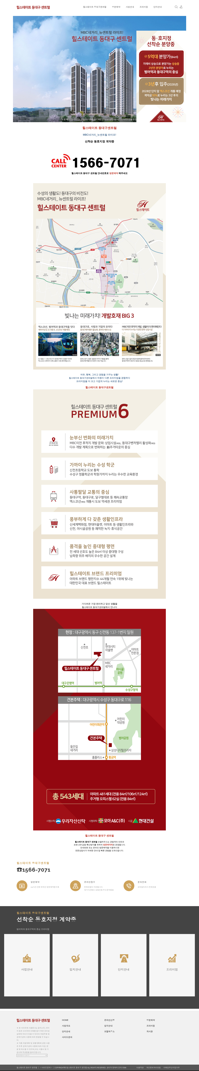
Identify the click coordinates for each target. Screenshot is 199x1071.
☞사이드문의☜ (46, 1067)
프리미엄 (144, 7)
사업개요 (66, 1025)
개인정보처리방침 (153, 1067)
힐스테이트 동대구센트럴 (94, 7)
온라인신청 (109, 1020)
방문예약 (116, 7)
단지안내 (157, 7)
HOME (65, 1020)
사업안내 (130, 7)
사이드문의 (67, 1037)
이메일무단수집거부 (171, 1067)
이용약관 (140, 1067)
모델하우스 (109, 1031)
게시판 (149, 1031)
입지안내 (108, 1025)
